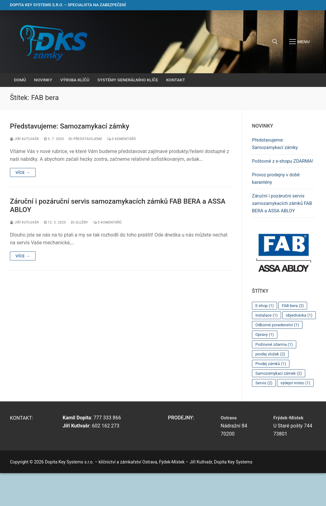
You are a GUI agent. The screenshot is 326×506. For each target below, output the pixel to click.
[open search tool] (275, 41)
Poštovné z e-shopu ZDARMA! (273, 167)
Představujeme (90, 139)
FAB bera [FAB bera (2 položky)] (295, 318)
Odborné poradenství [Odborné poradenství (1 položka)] (278, 348)
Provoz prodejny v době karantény (277, 189)
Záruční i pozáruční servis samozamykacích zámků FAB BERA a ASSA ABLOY (115, 206)
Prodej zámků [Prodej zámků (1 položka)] (271, 387)
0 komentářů (128, 139)
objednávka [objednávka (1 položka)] (269, 338)
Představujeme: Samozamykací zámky (74, 126)
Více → (22, 173)
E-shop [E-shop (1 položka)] (265, 318)
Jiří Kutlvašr (25, 139)
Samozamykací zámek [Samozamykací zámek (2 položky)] (280, 397)
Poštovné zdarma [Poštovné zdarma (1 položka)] (275, 367)
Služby (84, 224)
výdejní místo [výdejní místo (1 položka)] (271, 416)
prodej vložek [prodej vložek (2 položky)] (271, 377)
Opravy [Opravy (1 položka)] (265, 357)
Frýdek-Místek (289, 450)
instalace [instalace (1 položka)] (267, 328)
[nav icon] (299, 41)
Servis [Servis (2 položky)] (264, 406)
